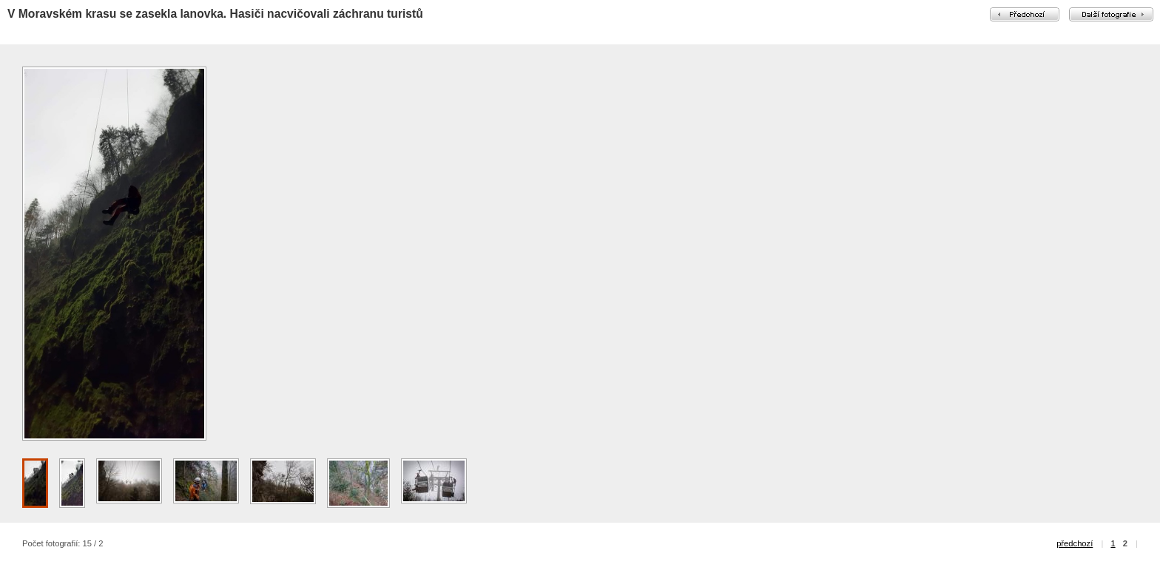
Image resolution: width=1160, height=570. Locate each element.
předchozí (1074, 543)
